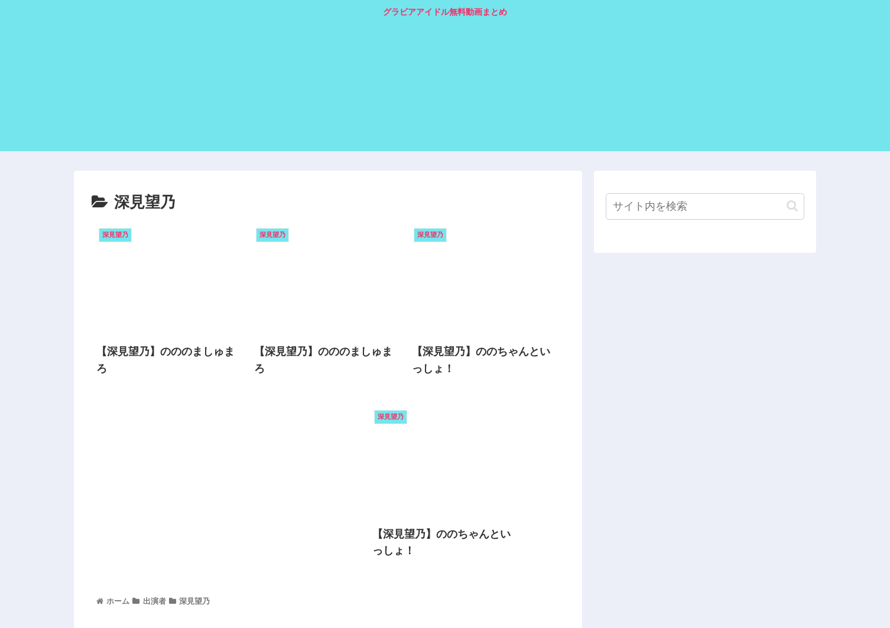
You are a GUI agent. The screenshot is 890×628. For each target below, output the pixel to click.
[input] (705, 206)
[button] (792, 206)
